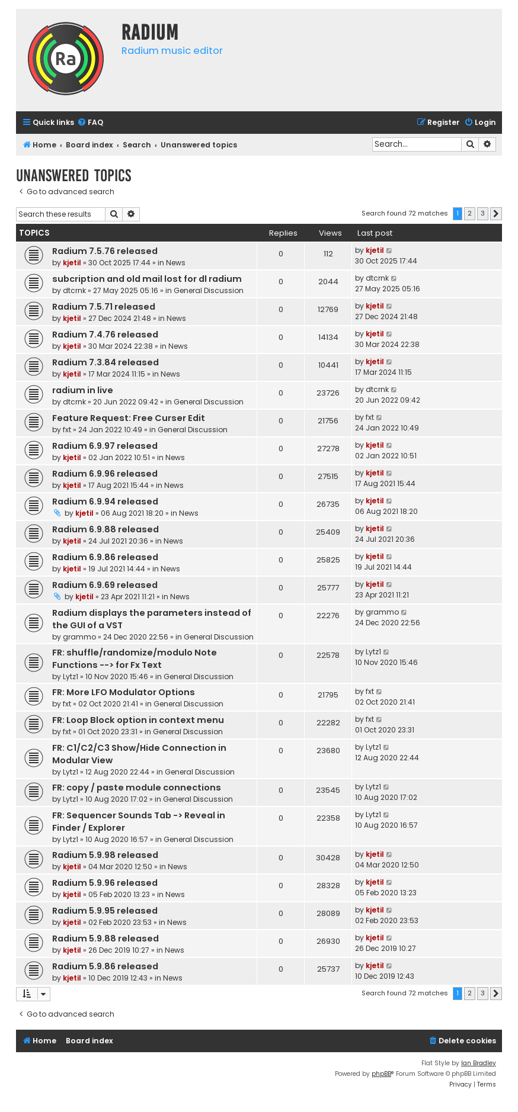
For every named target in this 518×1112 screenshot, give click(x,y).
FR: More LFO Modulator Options (123, 692)
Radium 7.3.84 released (105, 362)
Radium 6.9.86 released (105, 557)
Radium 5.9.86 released (105, 966)
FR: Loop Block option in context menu (138, 720)
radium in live (82, 390)
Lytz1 (70, 676)
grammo (79, 637)
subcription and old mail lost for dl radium (147, 279)
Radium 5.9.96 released (105, 883)
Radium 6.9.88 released (105, 529)
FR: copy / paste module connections (136, 787)
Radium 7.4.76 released (105, 334)
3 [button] (483, 213)
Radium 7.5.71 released (103, 307)
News (176, 263)
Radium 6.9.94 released (105, 501)
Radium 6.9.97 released (105, 446)
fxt (67, 430)
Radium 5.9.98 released (105, 855)
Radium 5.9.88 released (105, 938)
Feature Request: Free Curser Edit (128, 418)
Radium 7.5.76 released (105, 251)
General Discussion (209, 290)
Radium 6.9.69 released (105, 585)
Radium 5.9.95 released (105, 911)
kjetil (72, 263)
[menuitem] (90, 123)
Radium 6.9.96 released (105, 474)
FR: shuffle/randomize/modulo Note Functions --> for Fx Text (134, 659)
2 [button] (470, 213)
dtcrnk (74, 290)
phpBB (381, 1073)
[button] (496, 213)
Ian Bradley (478, 1063)
